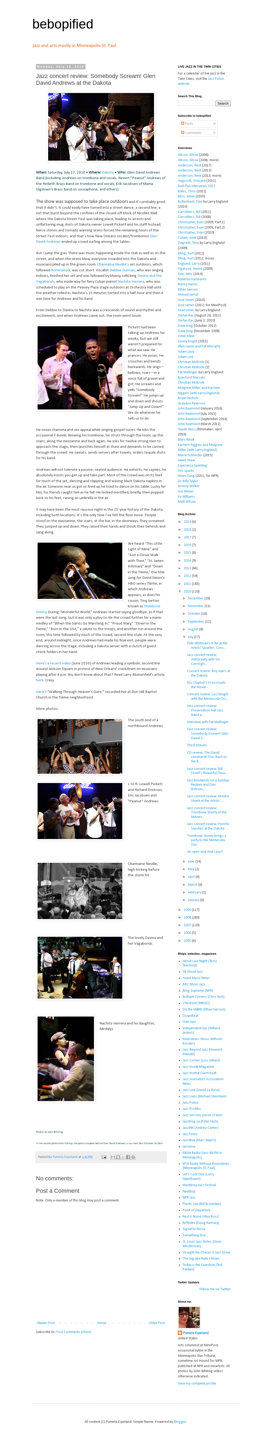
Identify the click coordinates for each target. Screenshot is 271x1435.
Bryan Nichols (188, 398)
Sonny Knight (187, 341)
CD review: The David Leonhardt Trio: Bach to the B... (207, 757)
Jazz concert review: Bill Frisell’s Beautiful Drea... (207, 771)
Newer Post (46, 1323)
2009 (188, 910)
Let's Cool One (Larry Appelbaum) (198, 1176)
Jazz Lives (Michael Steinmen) (204, 1096)
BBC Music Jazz (194, 984)
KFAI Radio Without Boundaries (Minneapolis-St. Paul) (206, 1166)
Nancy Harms (188, 284)
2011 (188, 584)
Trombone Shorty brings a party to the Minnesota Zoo (206, 840)
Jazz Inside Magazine (198, 1067)
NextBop (189, 1192)
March (193, 885)
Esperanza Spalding (192, 466)
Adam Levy (186, 352)
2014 (188, 561)
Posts (187, 124)
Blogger (180, 1422)
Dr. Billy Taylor (188, 481)
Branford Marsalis (191, 378)
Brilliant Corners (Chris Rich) (203, 997)
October (194, 614)
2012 (188, 576)
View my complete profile (197, 1384)
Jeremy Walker (189, 486)
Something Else (194, 1235)
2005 (188, 941)
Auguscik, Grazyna (192, 181)
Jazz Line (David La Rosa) (201, 1090)
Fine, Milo (185, 274)
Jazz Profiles (192, 1109)
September (196, 622)
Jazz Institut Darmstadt (199, 1073)
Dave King (185, 326)
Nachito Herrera (131, 281)
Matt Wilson (187, 502)
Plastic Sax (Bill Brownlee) (202, 1204)
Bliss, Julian (186, 196)
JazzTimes (190, 1134)
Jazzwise (189, 1147)
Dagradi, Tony (188, 243)
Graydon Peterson (191, 404)
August (193, 629)
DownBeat (190, 1016)
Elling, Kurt (186, 253)
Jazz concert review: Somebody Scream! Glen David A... (207, 733)
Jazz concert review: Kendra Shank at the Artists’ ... (208, 798)
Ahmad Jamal (188, 295)
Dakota (108, 172)
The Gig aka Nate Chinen (201, 1259)
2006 (188, 933)
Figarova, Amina (190, 269)
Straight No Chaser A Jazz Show (206, 1253)
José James (186, 300)
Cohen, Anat (187, 238)
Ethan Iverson (188, 290)
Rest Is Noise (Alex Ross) (201, 1217)
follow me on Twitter (215, 1289)
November (196, 606)
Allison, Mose (188, 155)
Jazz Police (190, 1103)
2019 (188, 522)
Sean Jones (186, 310)
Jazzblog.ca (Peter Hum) (200, 1122)
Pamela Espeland (196, 1333)
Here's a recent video (53, 663)
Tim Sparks (186, 471)
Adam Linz (185, 357)
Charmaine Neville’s (113, 264)
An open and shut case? (205, 852)
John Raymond (189, 409)
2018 (188, 530)
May (191, 869)
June (191, 862)
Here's (41, 692)
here (40, 680)
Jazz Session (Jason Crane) (202, 1115)
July (191, 637)
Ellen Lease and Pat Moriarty (199, 346)
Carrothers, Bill (189, 212)
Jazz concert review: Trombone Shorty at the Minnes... (207, 812)
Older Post (157, 1323)
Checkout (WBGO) (196, 1003)
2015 (188, 553)
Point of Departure (197, 1210)
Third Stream (197, 745)
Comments (191, 133)
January (194, 900)
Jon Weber (186, 491)
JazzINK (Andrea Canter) (201, 1128)
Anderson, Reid (189, 165)
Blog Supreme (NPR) (198, 991)
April (192, 877)
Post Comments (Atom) (73, 1332)
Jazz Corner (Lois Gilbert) (201, 1061)
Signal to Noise (194, 1229)
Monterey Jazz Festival (199, 1185)
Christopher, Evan (191, 222)
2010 (188, 592)
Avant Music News (196, 978)
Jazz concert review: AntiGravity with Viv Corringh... (203, 659)
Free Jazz (189, 1022)
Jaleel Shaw (186, 460)
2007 (188, 925)
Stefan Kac (186, 316)
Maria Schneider (190, 455)
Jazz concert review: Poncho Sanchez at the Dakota (208, 826)
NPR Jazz (189, 1198)
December (196, 598)
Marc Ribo (185, 440)
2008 (188, 918)
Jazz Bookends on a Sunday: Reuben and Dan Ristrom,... (208, 785)
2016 (188, 545)
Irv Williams (186, 497)
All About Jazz (193, 972)
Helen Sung (186, 476)
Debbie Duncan (122, 270)
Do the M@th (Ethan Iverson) (204, 1010)
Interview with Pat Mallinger (208, 722)
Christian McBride (191, 362)
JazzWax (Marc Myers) (199, 1140)
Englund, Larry (189, 264)
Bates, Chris (187, 191)
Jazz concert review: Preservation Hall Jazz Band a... (205, 710)
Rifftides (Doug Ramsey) (201, 1223)
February (195, 892)
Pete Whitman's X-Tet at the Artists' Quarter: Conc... (207, 645)
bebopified (62, 24)
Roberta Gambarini (192, 279)
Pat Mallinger (188, 372)
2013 (188, 568)
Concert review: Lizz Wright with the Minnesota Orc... (207, 696)
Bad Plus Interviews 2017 (196, 186)
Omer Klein (186, 336)
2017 (188, 537)
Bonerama (59, 270)
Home (101, 1323)
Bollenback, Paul (190, 202)
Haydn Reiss (187, 429)
